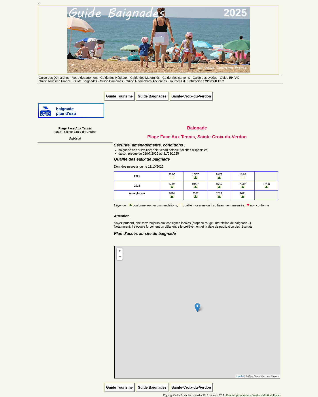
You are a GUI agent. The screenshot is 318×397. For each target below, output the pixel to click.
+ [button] (120, 251)
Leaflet (240, 376)
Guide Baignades (152, 96)
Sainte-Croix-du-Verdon (191, 96)
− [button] (120, 257)
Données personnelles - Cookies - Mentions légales (253, 395)
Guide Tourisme (119, 96)
